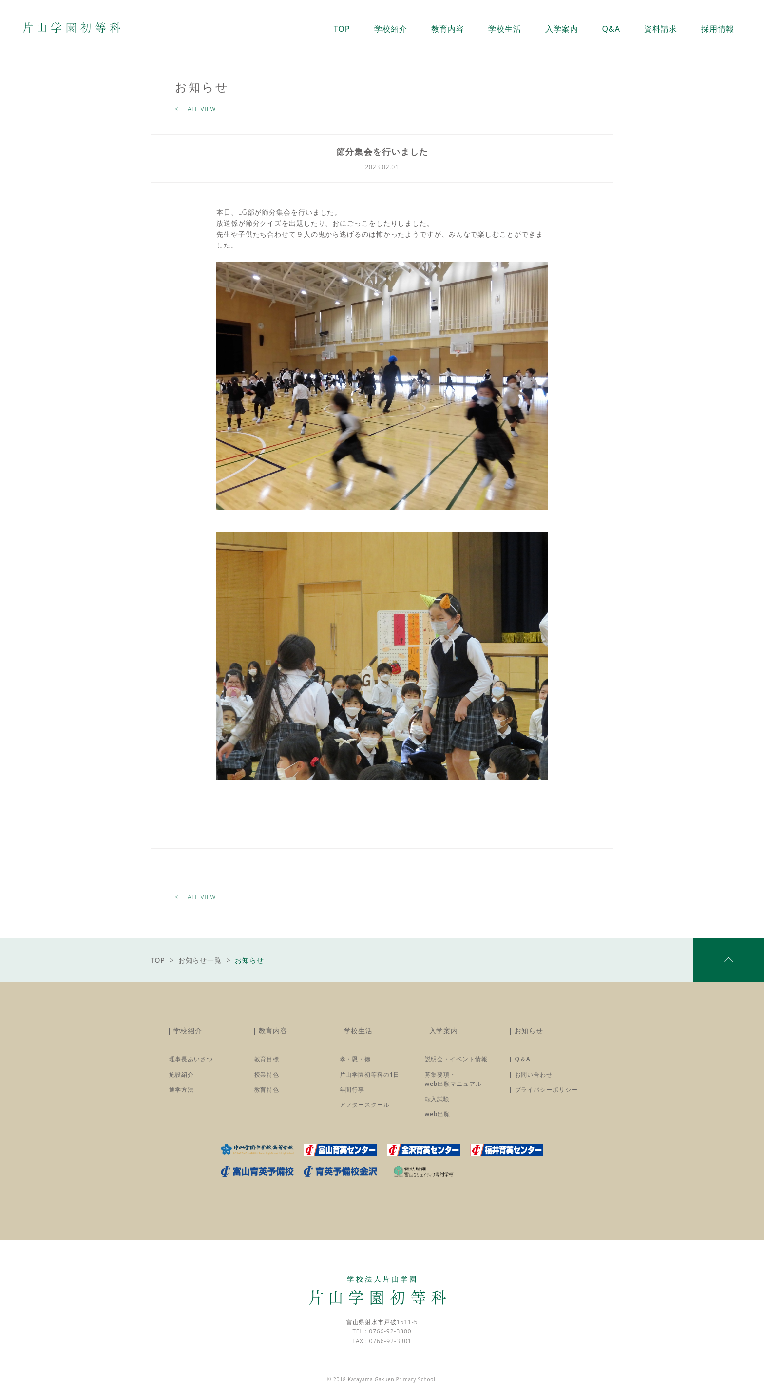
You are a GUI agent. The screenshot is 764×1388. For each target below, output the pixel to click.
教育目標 (267, 1059)
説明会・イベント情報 (456, 1059)
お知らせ (529, 1030)
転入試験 (437, 1099)
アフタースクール (365, 1105)
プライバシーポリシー (546, 1089)
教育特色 (267, 1089)
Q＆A (523, 1059)
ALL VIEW (202, 109)
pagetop (728, 960)
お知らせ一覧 (200, 960)
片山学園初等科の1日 (370, 1074)
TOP (158, 960)
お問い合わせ (534, 1074)
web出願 (438, 1114)
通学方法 (181, 1089)
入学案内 (443, 1030)
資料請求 (660, 28)
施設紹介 (181, 1074)
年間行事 (352, 1089)
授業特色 (267, 1074)
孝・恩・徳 (355, 1059)
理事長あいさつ (191, 1059)
